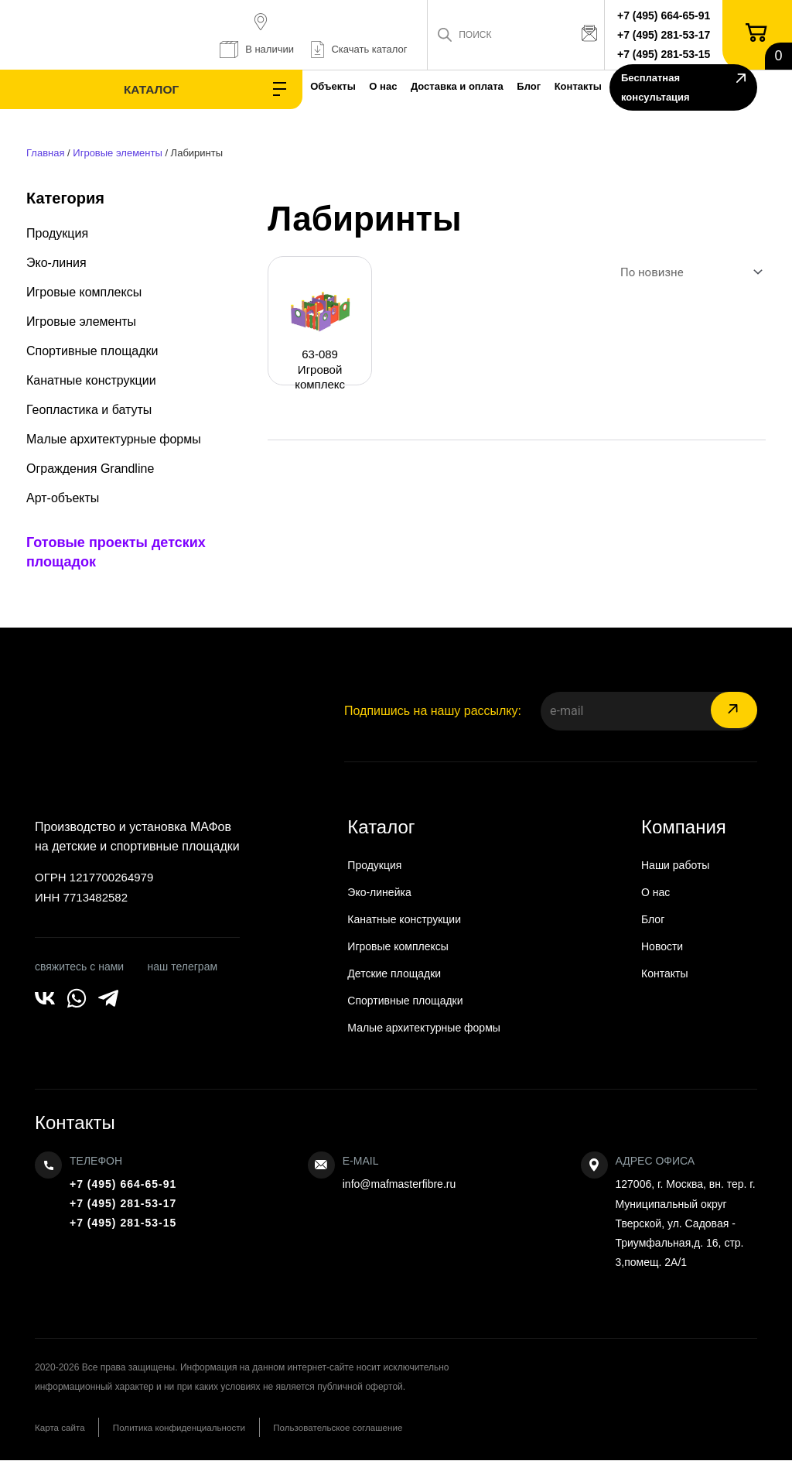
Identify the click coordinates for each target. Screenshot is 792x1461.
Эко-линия (56, 262)
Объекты (204, 86)
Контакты (506, 86)
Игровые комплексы (84, 292)
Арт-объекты (62, 498)
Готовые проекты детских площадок (116, 552)
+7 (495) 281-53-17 (668, 35)
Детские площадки (394, 973)
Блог (443, 86)
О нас (269, 86)
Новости (662, 946)
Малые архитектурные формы (113, 439)
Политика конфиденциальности (194, 1427)
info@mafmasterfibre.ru (399, 1184)
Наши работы (675, 865)
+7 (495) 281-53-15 (668, 54)
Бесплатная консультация (673, 89)
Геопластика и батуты (89, 409)
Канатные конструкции (91, 380)
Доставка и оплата (357, 86)
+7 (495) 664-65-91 (668, 15)
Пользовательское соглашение (369, 1427)
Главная (45, 153)
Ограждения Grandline (90, 468)
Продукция (57, 233)
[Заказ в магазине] (688, 272)
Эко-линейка (379, 892)
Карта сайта (61, 1427)
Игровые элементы (117, 153)
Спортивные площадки (92, 351)
